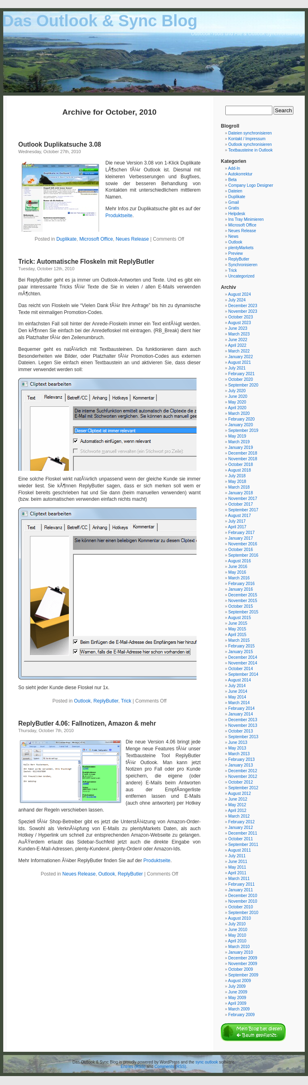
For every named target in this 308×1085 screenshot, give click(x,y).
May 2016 (237, 572)
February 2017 (241, 532)
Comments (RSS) (170, 1066)
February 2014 (241, 708)
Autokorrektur (240, 174)
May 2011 (237, 867)
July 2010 (237, 924)
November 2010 (242, 901)
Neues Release (132, 239)
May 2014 (237, 697)
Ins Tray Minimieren (245, 219)
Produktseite (119, 215)
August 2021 (239, 362)
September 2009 (243, 975)
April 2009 (237, 1003)
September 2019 (243, 430)
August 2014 (239, 680)
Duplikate (66, 239)
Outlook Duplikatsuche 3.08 (59, 144)
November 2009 (242, 963)
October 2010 (240, 907)
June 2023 (237, 328)
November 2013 (242, 725)
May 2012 (237, 805)
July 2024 (237, 300)
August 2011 (239, 850)
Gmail (233, 202)
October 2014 (240, 668)
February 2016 (241, 583)
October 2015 (240, 606)
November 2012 (242, 776)
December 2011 (242, 833)
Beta (232, 179)
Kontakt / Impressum (246, 139)
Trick (126, 701)
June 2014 (237, 691)
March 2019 (239, 442)
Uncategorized (241, 276)
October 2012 (240, 782)
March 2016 (239, 578)
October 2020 (240, 379)
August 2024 (239, 294)
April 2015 (237, 634)
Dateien (235, 191)
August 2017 (239, 515)
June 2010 (237, 929)
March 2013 (239, 754)
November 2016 (242, 544)
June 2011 (237, 861)
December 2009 (242, 958)
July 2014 (237, 685)
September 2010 (243, 912)
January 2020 (240, 425)
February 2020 (241, 419)
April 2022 (237, 345)
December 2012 (242, 771)
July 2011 (237, 856)
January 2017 (240, 538)
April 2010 (237, 941)
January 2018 (240, 493)
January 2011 (240, 890)
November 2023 (242, 311)
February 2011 (241, 884)
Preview (235, 253)
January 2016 (240, 589)
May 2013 (237, 748)
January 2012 (240, 827)
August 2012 (239, 793)
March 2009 (239, 1009)
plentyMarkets (240, 248)
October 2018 (240, 464)
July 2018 (237, 476)
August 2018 (239, 470)
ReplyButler (106, 701)
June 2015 (237, 623)
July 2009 (237, 986)
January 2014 (240, 714)
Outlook (82, 701)
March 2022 (239, 351)
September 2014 (243, 674)
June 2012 (237, 799)
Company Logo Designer (250, 185)
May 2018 (237, 481)
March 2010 (239, 946)
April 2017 (237, 527)
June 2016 (237, 566)
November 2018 (242, 459)
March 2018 (239, 487)
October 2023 (240, 317)
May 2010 (237, 935)
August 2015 (239, 617)
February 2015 (241, 646)
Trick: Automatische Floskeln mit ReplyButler (86, 261)
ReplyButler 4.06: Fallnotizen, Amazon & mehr (87, 723)
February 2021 (241, 374)
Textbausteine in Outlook (250, 150)
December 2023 (242, 305)
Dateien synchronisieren (250, 133)
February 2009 (241, 1014)
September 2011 (243, 844)
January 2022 (240, 357)
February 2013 (241, 759)
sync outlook (206, 1062)
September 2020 (243, 385)
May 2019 (237, 436)
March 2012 (239, 816)
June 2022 (237, 339)
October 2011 (240, 839)
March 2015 (239, 640)
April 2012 (237, 810)
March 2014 (239, 703)
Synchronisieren (242, 265)
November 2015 (242, 600)
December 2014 (242, 657)
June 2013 (237, 742)
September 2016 (243, 555)
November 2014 (242, 663)
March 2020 (239, 413)
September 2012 (243, 788)
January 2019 (240, 447)
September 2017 (243, 510)
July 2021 (237, 368)
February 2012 (241, 822)
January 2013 (240, 765)
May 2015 (237, 629)
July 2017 (237, 521)
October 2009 (240, 969)
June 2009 (237, 992)
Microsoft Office (96, 239)
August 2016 (239, 561)
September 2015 (243, 612)
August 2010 (239, 918)
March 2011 (239, 878)
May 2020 (237, 402)
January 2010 (240, 952)
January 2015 (240, 651)
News (233, 236)
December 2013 (242, 720)
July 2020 (237, 391)
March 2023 (239, 334)
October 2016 (240, 549)
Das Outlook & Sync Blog (99, 21)
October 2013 (240, 731)
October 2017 (240, 504)
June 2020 (237, 396)
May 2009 (237, 997)
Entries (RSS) (133, 1066)
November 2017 (242, 498)
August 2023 (239, 322)
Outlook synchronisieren (250, 144)
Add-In (234, 168)
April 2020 (237, 408)
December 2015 (242, 595)
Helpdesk (236, 213)
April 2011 (237, 873)
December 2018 (242, 453)
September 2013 (243, 737)
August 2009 (239, 980)
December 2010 (242, 895)
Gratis (233, 208)
